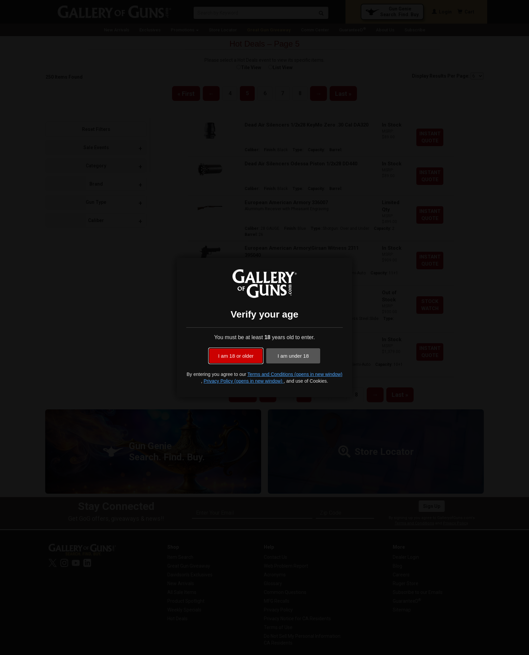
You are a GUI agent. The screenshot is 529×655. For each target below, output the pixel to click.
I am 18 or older (235, 356)
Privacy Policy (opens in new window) (243, 381)
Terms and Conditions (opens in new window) (294, 374)
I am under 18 (293, 356)
